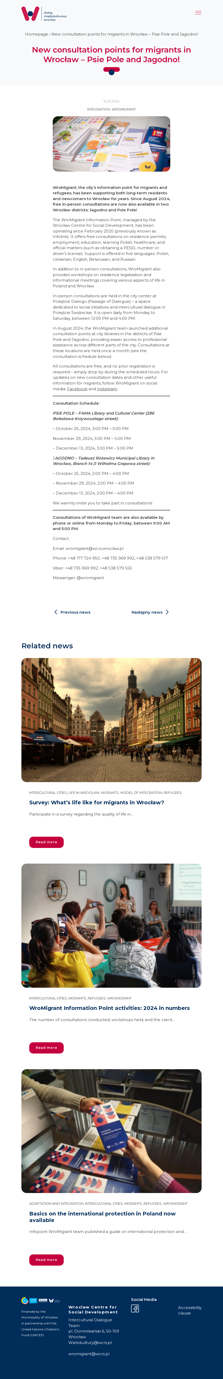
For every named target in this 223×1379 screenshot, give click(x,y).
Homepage (36, 34)
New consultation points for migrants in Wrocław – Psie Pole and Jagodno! (124, 34)
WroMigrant (124, 109)
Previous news (75, 612)
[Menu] (198, 14)
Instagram (107, 388)
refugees (173, 793)
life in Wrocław (83, 793)
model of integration (141, 793)
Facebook (77, 388)
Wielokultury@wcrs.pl (90, 1342)
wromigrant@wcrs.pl (88, 1353)
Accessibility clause (190, 1310)
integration (98, 109)
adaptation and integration (56, 1204)
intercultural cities (48, 793)
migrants (110, 793)
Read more (46, 842)
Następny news (147, 612)
